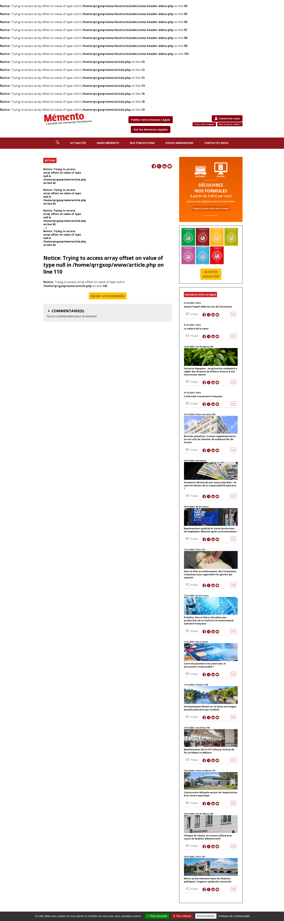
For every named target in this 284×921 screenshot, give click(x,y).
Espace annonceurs (179, 143)
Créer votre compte (204, 124)
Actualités (78, 143)
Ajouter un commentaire (107, 296)
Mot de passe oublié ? (230, 124)
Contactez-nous (216, 143)
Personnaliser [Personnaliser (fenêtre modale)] (206, 916)
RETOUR (50, 160)
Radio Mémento (108, 143)
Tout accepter (157, 916)
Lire (233, 314)
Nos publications (142, 143)
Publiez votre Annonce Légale (150, 119)
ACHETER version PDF (211, 274)
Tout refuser (182, 916)
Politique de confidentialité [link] (234, 916)
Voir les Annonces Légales (150, 129)
